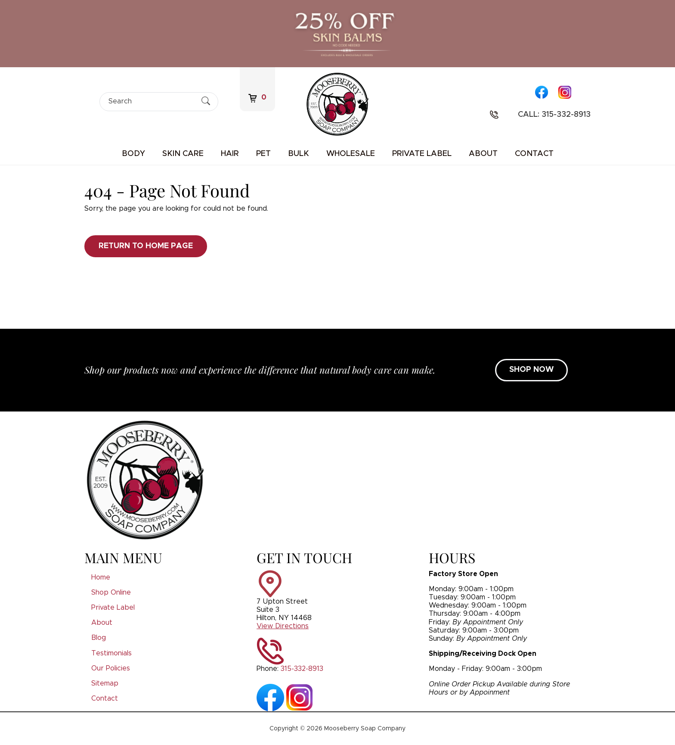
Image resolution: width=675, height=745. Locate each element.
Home (100, 577)
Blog (98, 637)
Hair (230, 154)
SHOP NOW (531, 370)
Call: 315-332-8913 (554, 114)
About (483, 154)
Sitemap (104, 683)
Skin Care (183, 154)
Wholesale (350, 154)
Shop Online (111, 592)
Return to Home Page (146, 246)
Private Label (422, 154)
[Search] (151, 101)
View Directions (283, 626)
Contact (534, 154)
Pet (263, 154)
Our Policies (110, 668)
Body (133, 154)
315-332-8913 (302, 668)
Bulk (298, 154)
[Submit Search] (206, 101)
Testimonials (111, 653)
